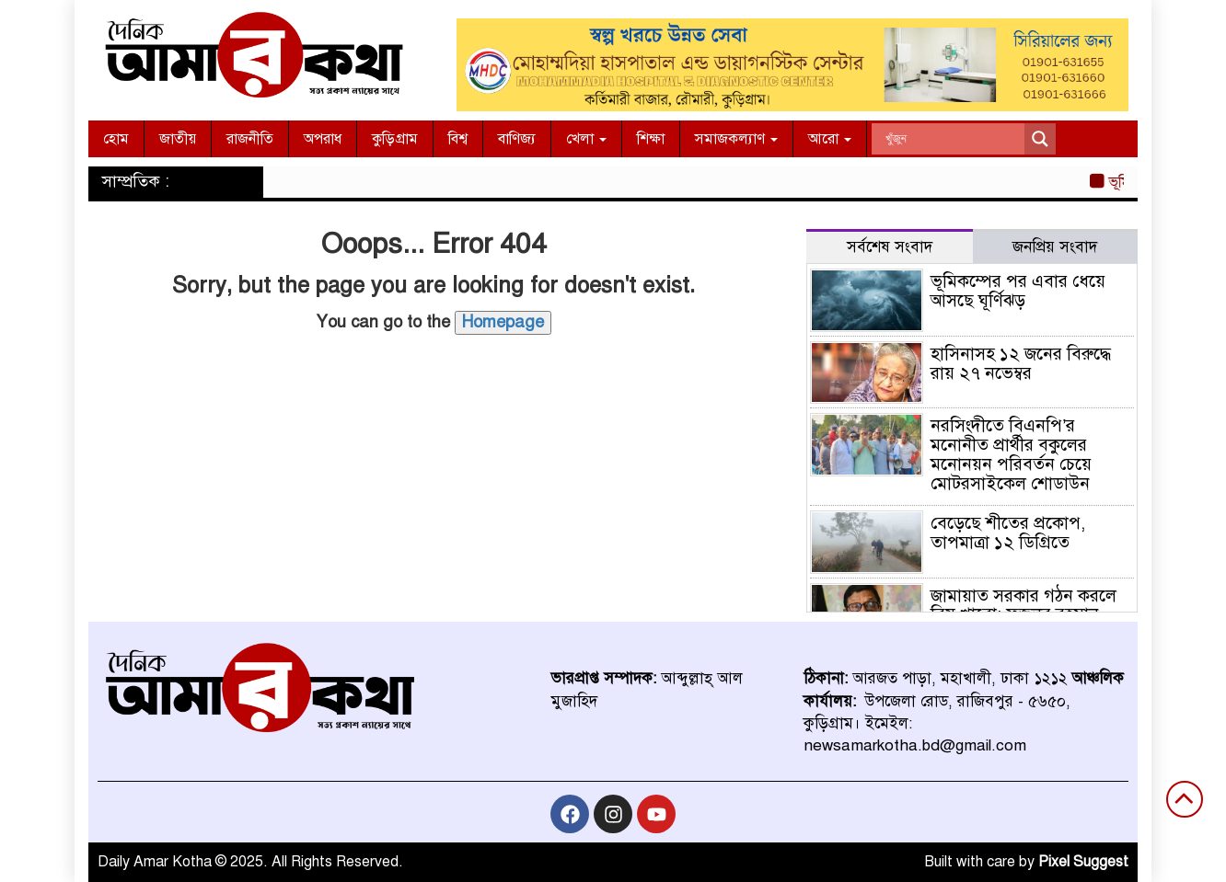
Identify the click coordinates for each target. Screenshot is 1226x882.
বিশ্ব (458, 139)
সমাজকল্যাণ (736, 139)
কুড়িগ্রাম (395, 139)
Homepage (503, 322)
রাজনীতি (249, 139)
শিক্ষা (651, 139)
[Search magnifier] (1040, 139)
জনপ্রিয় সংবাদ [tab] (1054, 247)
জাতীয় (177, 139)
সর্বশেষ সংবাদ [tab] (889, 247)
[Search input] (952, 139)
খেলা (586, 139)
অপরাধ (322, 139)
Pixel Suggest (1083, 862)
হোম (116, 139)
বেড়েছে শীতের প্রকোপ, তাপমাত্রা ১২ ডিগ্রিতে (1008, 532)
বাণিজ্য (517, 139)
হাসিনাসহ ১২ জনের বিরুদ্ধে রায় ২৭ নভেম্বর (1021, 363)
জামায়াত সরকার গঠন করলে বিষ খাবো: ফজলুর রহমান (1023, 605)
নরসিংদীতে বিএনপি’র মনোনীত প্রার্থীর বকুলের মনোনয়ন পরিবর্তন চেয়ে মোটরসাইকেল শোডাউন (1011, 454)
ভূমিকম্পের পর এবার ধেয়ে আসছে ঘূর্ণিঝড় (1018, 290)
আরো (829, 139)
